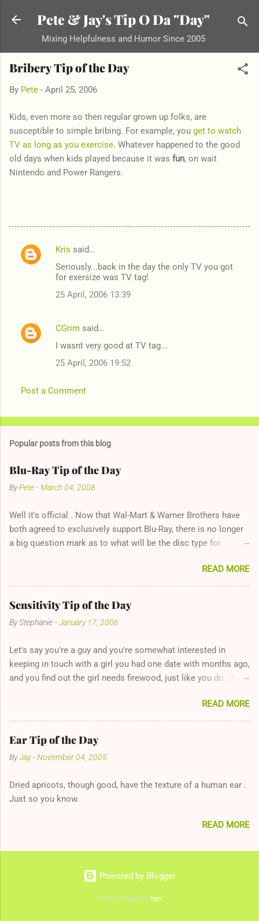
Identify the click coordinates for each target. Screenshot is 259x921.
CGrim (68, 328)
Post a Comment (53, 391)
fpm (156, 898)
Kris (63, 249)
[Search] (243, 23)
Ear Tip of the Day (54, 740)
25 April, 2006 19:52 (93, 363)
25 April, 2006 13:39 (93, 294)
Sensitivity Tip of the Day (70, 605)
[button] (243, 71)
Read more (226, 569)
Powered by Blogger (129, 876)
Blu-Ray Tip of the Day (65, 470)
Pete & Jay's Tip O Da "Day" (123, 19)
